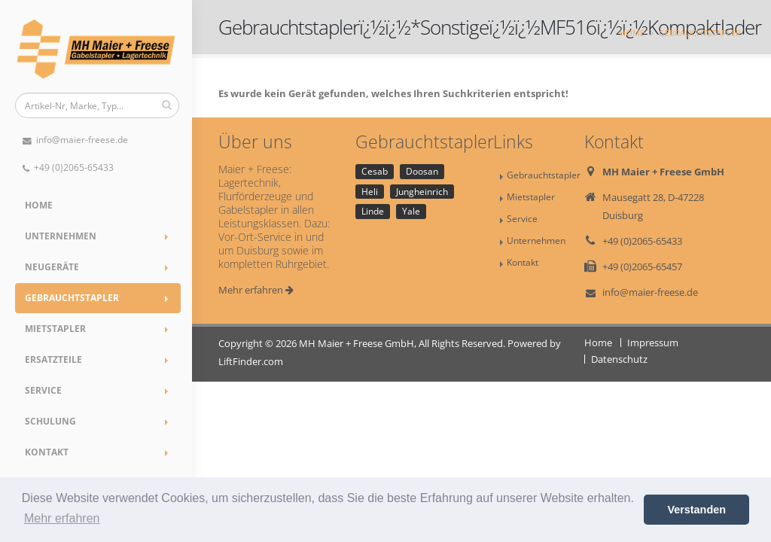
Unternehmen (60, 236)
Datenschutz (619, 359)
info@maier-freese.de (75, 139)
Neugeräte (52, 266)
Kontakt (47, 452)
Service (43, 390)
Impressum (652, 342)
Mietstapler (55, 328)
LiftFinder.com (250, 361)
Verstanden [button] (696, 510)
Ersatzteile (53, 359)
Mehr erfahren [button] (62, 518)
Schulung (50, 421)
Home (39, 205)
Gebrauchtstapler (72, 297)
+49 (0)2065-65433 (68, 167)
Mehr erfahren (256, 290)
